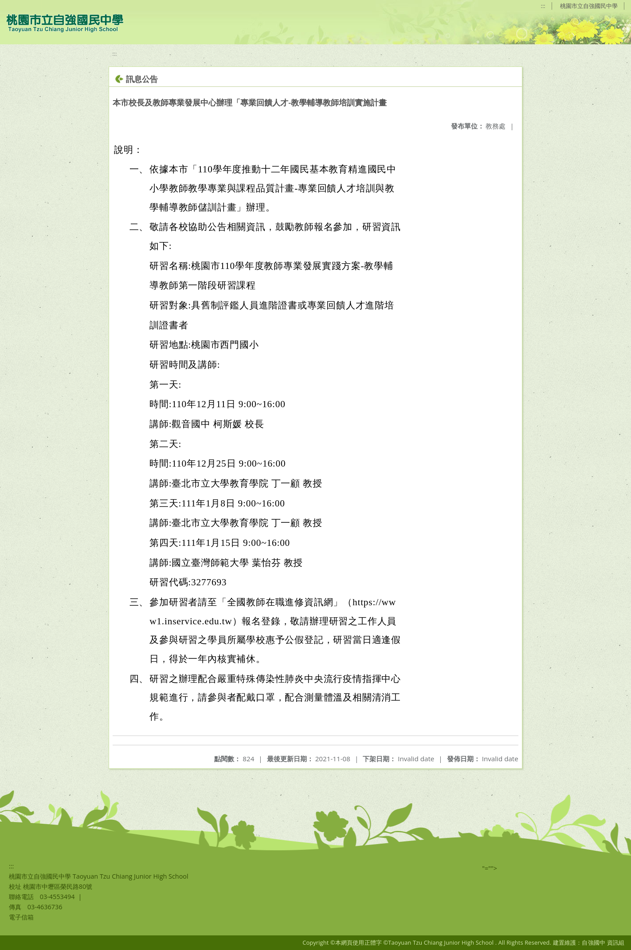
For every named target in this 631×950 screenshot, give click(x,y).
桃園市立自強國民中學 (589, 6)
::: (543, 6)
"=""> (489, 868)
